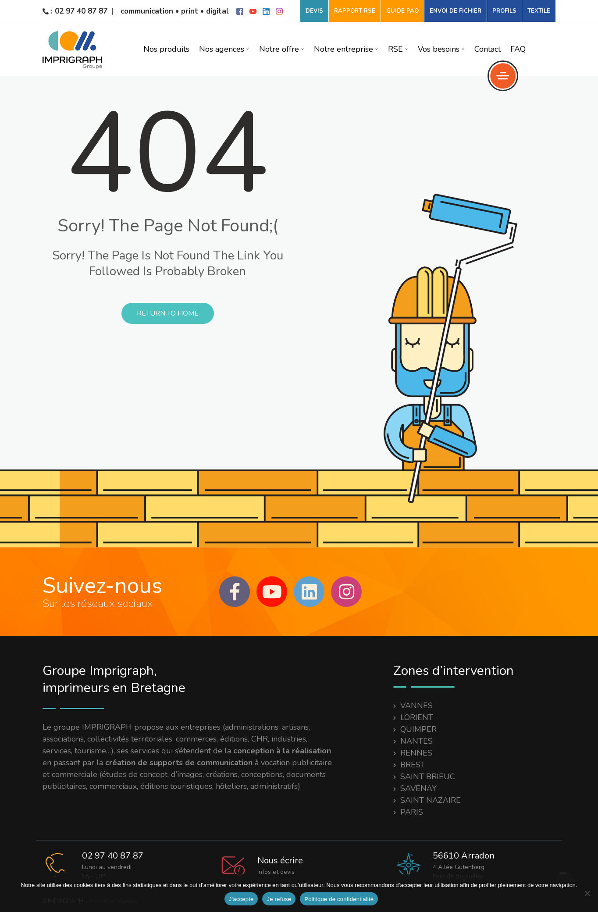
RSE (398, 49)
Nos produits (166, 49)
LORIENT (416, 717)
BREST (412, 764)
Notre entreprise (346, 49)
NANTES (416, 741)
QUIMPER (418, 729)
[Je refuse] (587, 893)
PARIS (411, 812)
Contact (487, 49)
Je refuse (279, 899)
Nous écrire (280, 860)
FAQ (518, 49)
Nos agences (224, 49)
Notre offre (281, 49)
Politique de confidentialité (339, 899)
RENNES (416, 753)
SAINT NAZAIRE (430, 800)
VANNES (416, 705)
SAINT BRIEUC (427, 776)
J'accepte (241, 899)
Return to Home (168, 313)
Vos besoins (441, 49)
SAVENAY (418, 788)
